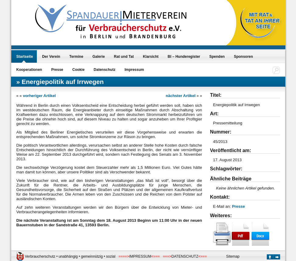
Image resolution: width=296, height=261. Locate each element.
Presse (57, 70)
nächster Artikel (181, 95)
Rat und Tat (124, 56)
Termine (76, 56)
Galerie (98, 56)
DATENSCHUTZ (184, 256)
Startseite (24, 56)
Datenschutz (104, 70)
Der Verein (51, 56)
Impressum (134, 70)
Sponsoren (243, 56)
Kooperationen (29, 70)
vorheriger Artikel (39, 95)
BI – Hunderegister (184, 56)
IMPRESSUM (140, 256)
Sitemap (233, 256)
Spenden (217, 56)
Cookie (78, 70)
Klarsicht (150, 56)
